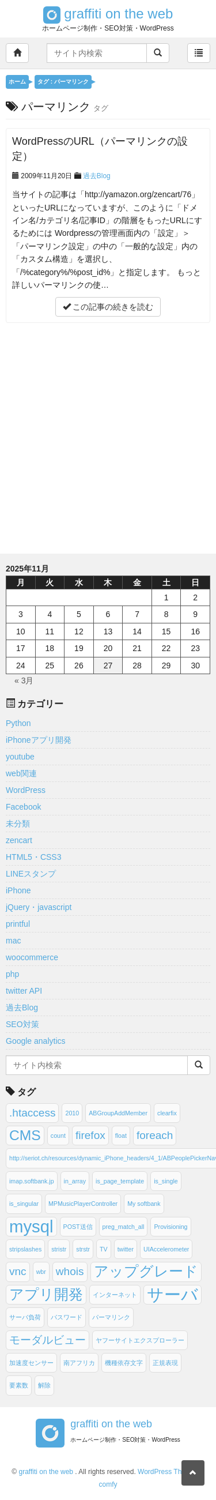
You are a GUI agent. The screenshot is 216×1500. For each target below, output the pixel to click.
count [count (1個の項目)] (58, 1135)
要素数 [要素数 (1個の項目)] (18, 1385)
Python (18, 723)
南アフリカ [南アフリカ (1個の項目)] (79, 1362)
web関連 (21, 773)
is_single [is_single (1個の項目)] (165, 1181)
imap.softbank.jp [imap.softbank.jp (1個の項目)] (31, 1181)
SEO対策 (22, 1024)
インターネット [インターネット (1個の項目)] (115, 1294)
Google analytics (36, 1041)
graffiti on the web (108, 13)
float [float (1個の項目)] (121, 1135)
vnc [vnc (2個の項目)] (17, 1271)
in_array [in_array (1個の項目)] (75, 1181)
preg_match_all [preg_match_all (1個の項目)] (124, 1226)
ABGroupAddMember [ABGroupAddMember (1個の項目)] (118, 1113)
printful (18, 923)
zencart (19, 840)
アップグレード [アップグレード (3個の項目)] (146, 1271)
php (12, 974)
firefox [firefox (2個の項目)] (90, 1135)
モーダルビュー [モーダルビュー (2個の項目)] (47, 1340)
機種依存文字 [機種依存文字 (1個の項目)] (124, 1362)
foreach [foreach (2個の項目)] (155, 1135)
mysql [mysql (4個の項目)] (31, 1226)
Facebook (23, 806)
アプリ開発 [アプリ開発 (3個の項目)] (46, 1294)
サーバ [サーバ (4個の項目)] (172, 1294)
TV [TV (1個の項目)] (104, 1249)
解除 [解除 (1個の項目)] (44, 1385)
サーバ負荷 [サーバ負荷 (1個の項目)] (25, 1317)
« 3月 (23, 680)
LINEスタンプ (31, 873)
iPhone (18, 890)
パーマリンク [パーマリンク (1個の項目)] (111, 1317)
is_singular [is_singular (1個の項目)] (24, 1203)
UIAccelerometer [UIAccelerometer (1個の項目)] (166, 1249)
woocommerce (32, 957)
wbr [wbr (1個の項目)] (41, 1271)
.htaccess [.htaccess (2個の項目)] (32, 1113)
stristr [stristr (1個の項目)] (58, 1249)
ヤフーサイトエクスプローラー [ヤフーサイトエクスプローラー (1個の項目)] (140, 1340)
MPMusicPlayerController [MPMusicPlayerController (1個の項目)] (83, 1203)
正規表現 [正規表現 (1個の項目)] (165, 1362)
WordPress (26, 790)
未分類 (18, 823)
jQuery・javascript (38, 907)
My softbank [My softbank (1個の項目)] (143, 1203)
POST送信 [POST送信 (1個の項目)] (78, 1226)
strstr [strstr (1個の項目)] (83, 1249)
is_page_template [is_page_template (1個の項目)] (120, 1181)
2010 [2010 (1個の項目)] (72, 1113)
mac (13, 940)
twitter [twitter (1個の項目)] (126, 1249)
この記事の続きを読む (108, 306)
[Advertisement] (108, 437)
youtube (20, 756)
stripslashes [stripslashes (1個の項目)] (25, 1249)
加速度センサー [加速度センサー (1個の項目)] (31, 1362)
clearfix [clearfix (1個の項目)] (167, 1113)
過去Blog (97, 176)
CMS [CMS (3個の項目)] (25, 1135)
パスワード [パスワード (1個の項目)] (66, 1317)
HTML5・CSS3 (33, 857)
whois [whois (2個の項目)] (70, 1271)
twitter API (24, 990)
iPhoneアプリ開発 (38, 740)
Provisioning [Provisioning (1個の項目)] (170, 1226)
